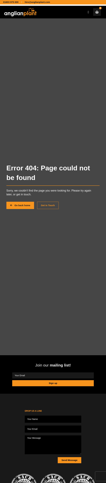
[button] (88, 12)
